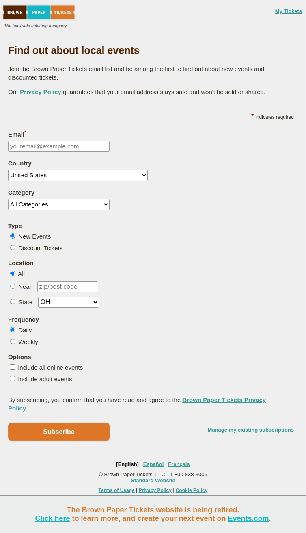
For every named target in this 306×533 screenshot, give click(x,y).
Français (179, 464)
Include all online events (50, 367)
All (21, 273)
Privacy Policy (40, 91)
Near (25, 286)
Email (17, 134)
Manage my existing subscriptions (251, 430)
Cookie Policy (192, 490)
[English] (127, 464)
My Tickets (288, 11)
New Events (34, 236)
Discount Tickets (40, 248)
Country (20, 163)
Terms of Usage (117, 490)
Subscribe (58, 431)
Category (21, 192)
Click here (52, 518)
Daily (25, 330)
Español (153, 464)
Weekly (28, 341)
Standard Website (153, 480)
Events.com (248, 518)
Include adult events (45, 379)
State (25, 302)
